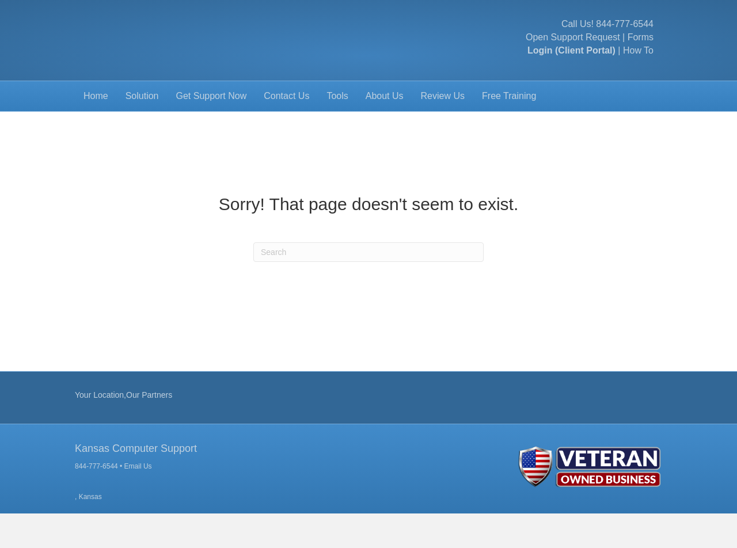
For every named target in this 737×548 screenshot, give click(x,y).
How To (638, 68)
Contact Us (286, 130)
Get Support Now (211, 130)
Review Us (443, 130)
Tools (337, 130)
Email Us (138, 501)
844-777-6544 (625, 41)
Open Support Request (573, 54)
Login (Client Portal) (571, 68)
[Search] (368, 286)
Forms (641, 54)
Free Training (509, 130)
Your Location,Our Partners (123, 429)
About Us (385, 130)
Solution (142, 130)
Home (95, 130)
